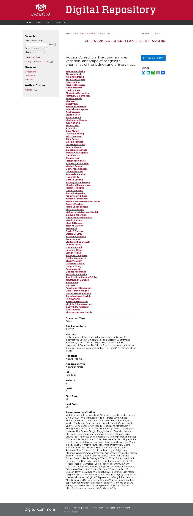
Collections (30, 71)
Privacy (67, 512)
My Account (97, 508)
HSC (75, 33)
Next (156, 33)
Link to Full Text (153, 58)
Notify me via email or (39, 61)
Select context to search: (37, 48)
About (77, 508)
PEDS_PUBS (99, 33)
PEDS (89, 33)
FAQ (85, 508)
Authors (29, 79)
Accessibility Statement (118, 508)
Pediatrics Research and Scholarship (125, 41)
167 (109, 33)
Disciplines (30, 75)
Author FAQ (31, 89)
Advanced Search (34, 57)
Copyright (76, 512)
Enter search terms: (34, 40)
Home (67, 33)
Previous (145, 33)
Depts (81, 33)
